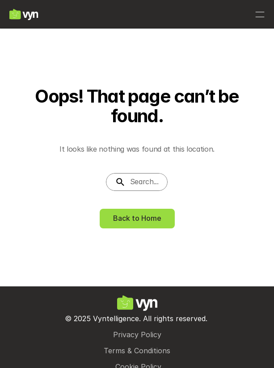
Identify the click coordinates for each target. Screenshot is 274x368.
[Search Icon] (137, 182)
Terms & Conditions (137, 350)
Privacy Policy (137, 334)
